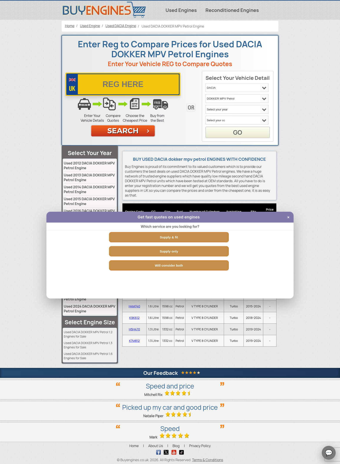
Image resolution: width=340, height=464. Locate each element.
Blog (176, 445)
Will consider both (169, 265)
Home (134, 445)
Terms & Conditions (207, 459)
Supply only (169, 251)
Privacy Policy (200, 445)
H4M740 (134, 306)
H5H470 (134, 329)
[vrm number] (123, 84)
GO (237, 132)
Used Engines (181, 10)
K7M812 (134, 341)
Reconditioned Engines (232, 10)
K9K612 (134, 318)
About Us (155, 445)
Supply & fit (169, 237)
